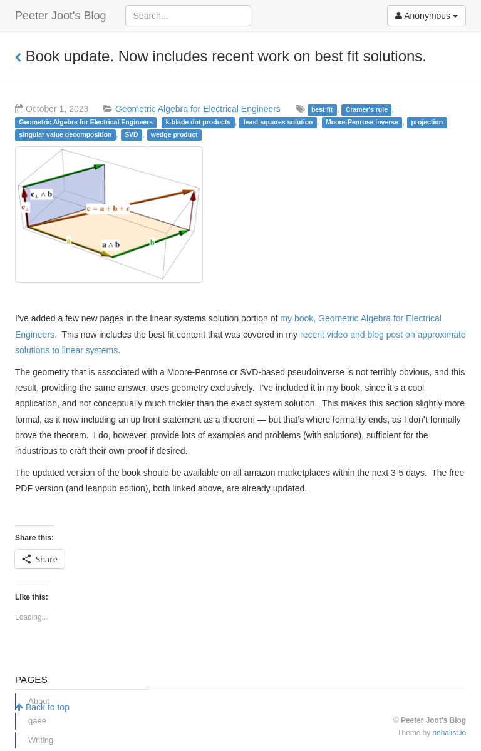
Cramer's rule (367, 109)
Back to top (42, 707)
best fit (322, 109)
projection (427, 122)
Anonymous (426, 16)
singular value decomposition (65, 134)
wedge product (174, 134)
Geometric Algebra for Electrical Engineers (198, 109)
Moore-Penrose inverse (362, 122)
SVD (131, 134)
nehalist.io (449, 732)
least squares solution (278, 122)
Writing (40, 740)
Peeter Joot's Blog (60, 15)
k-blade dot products (197, 122)
